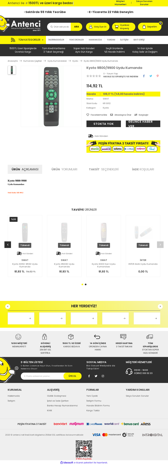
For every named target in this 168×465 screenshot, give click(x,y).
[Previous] (7, 244)
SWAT (106, 98)
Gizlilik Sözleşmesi (56, 395)
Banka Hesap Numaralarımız (62, 405)
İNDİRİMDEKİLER (56, 39)
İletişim (11, 400)
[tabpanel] (143, 250)
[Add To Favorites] (96, 114)
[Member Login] (97, 27)
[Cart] (149, 27)
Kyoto (106, 107)
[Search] (64, 27)
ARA (76, 26)
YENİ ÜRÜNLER (76, 39)
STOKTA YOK (104, 124)
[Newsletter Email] (51, 376)
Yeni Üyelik (92, 395)
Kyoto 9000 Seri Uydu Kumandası (104, 265)
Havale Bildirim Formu (98, 405)
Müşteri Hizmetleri (120, 3)
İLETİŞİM (124, 39)
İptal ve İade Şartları (58, 400)
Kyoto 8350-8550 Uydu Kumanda (25, 265)
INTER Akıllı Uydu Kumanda (143, 264)
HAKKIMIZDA (95, 39)
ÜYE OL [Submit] (72, 376)
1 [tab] (82, 284)
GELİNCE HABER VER (140, 124)
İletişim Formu (93, 400)
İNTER (143, 260)
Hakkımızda (14, 395)
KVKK (49, 410)
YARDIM (111, 39)
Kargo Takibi (93, 410)
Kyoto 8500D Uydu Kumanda (64, 265)
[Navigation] (27, 40)
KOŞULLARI (143, 169)
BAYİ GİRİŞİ (139, 39)
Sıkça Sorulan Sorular (144, 3)
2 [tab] (85, 284)
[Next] (160, 244)
